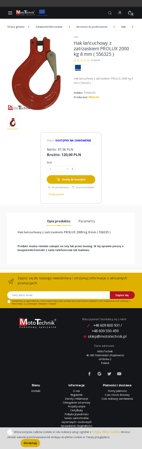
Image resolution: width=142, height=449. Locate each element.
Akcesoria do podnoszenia (91, 26)
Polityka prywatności (77, 414)
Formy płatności (117, 391)
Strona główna (15, 26)
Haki (123, 26)
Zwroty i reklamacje (76, 398)
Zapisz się (122, 295)
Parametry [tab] (86, 221)
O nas (76, 391)
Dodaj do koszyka (71, 180)
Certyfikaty (76, 410)
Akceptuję (30, 443)
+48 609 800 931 (106, 325)
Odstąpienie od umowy (76, 402)
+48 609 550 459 (105, 330)
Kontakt (35, 391)
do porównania (58, 187)
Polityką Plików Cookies (106, 431)
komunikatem (47, 301)
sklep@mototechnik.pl (105, 336)
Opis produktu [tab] (58, 221)
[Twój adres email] (58, 295)
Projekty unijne (76, 406)
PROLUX (94, 97)
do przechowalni (83, 187)
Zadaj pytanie (56, 194)
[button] (110, 12)
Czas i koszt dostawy (117, 395)
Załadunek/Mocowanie (49, 26)
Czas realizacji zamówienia (117, 398)
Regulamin (76, 395)
